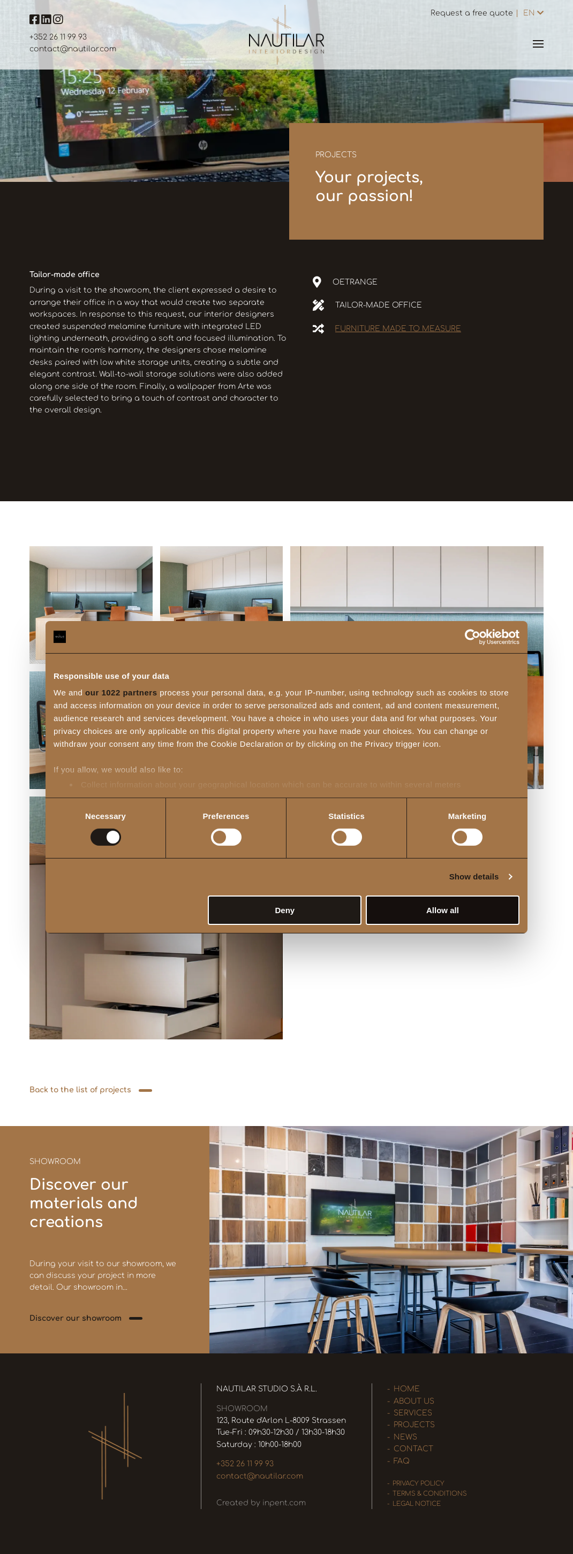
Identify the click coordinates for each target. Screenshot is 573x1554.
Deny (285, 910)
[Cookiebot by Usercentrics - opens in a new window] (472, 637)
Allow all (442, 910)
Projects (414, 1425)
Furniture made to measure (398, 329)
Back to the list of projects (80, 1090)
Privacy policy (418, 1483)
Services (413, 1413)
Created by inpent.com (261, 1503)
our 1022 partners (121, 692)
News (405, 1437)
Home (407, 1389)
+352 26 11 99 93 (58, 37)
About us (414, 1401)
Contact (413, 1449)
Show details (474, 876)
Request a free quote (472, 13)
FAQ (402, 1461)
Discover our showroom (75, 1318)
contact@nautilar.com (72, 49)
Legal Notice (417, 1504)
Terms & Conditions (430, 1493)
